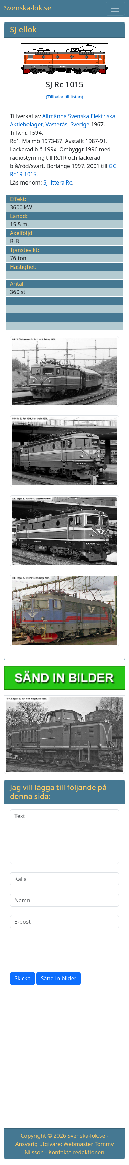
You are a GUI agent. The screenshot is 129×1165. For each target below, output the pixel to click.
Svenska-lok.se (27, 7)
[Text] (64, 836)
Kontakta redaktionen (77, 1152)
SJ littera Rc (57, 182)
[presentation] (62, 950)
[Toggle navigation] (115, 9)
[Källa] (64, 878)
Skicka (22, 978)
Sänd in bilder (58, 978)
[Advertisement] (64, 1058)
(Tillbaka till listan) (64, 97)
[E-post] (64, 921)
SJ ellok (23, 29)
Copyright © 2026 (43, 1135)
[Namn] (64, 900)
